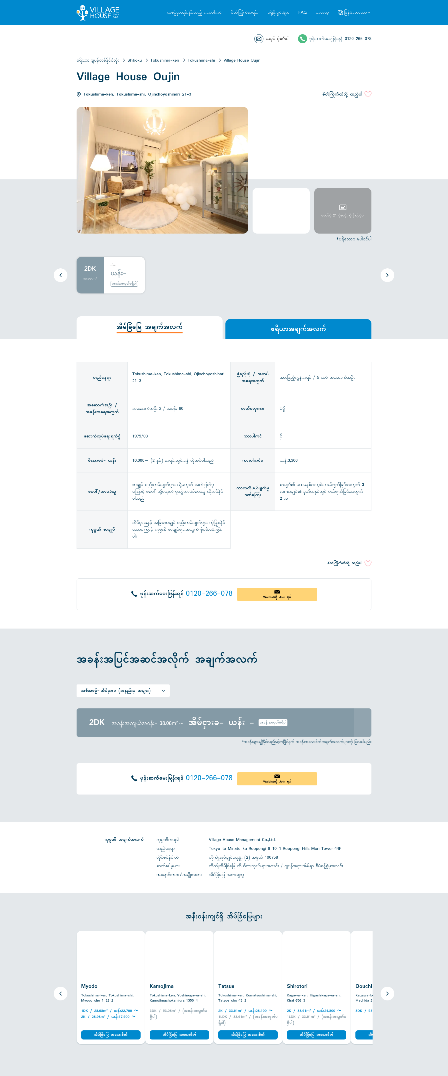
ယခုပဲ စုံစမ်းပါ (277, 38)
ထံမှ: (113, 265)
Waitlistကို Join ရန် (277, 597)
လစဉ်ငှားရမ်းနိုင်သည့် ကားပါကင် (194, 12)
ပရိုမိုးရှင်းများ (278, 12)
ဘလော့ (322, 12)
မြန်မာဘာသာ (355, 12)
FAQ (302, 12)
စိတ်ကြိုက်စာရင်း (244, 12)
